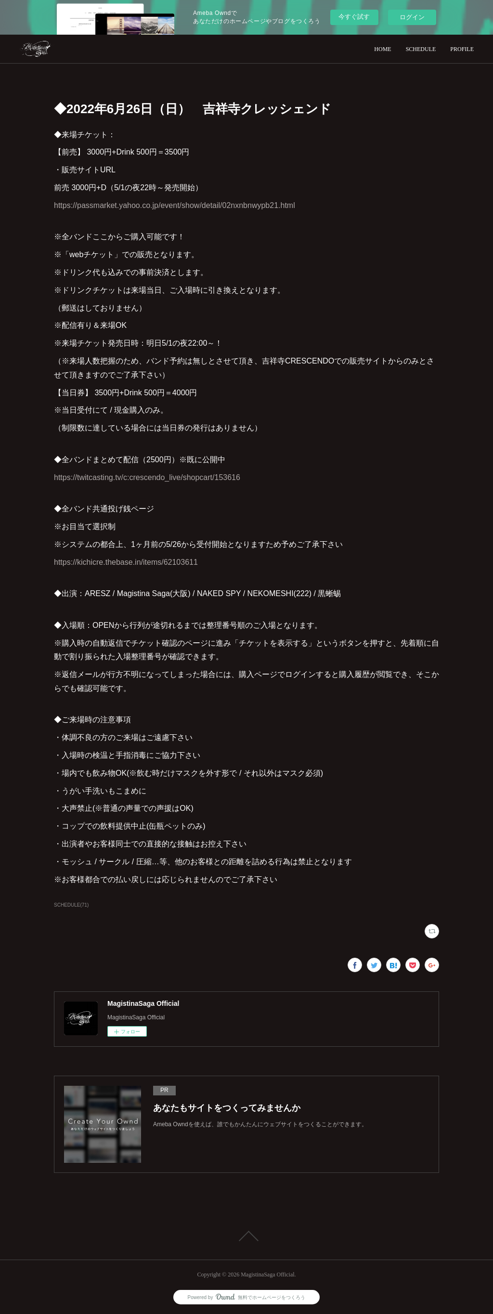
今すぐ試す (354, 16)
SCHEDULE (421, 49)
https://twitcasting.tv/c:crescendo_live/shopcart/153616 (147, 477)
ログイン (412, 17)
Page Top (246, 1236)
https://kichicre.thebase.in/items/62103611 (126, 562)
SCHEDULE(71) (71, 905)
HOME (382, 49)
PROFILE (462, 49)
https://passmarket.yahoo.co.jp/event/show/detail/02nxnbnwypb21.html (174, 205)
